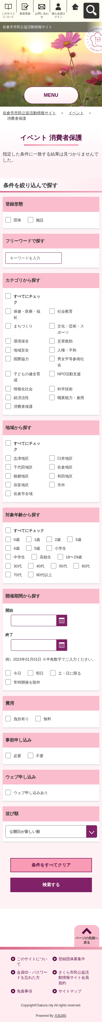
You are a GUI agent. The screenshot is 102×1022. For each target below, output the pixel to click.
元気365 (60, 1016)
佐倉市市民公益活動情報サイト (29, 113)
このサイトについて (8, 15)
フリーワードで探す (25, 241)
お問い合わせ (42, 15)
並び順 (11, 813)
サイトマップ (69, 991)
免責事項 (24, 991)
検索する (51, 884)
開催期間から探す (22, 596)
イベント (76, 113)
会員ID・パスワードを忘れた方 (32, 975)
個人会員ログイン (58, 15)
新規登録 (25, 13)
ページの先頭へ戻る (86, 940)
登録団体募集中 (71, 959)
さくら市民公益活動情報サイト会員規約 (73, 977)
